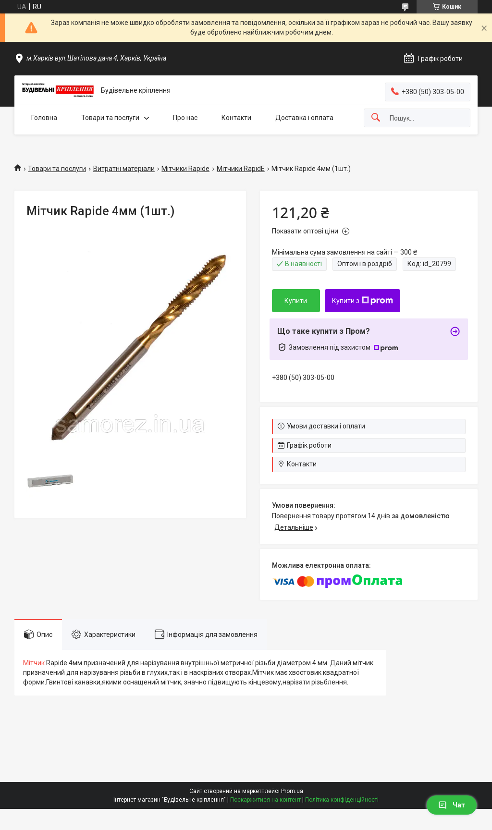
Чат (451, 805)
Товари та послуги (110, 118)
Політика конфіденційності (342, 799)
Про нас (185, 118)
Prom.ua (292, 791)
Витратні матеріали (124, 168)
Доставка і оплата (304, 118)
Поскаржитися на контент (265, 799)
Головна (44, 118)
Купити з (362, 300)
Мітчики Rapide (185, 168)
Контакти (236, 118)
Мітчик (34, 663)
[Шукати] (375, 117)
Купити (295, 301)
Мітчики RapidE (241, 168)
